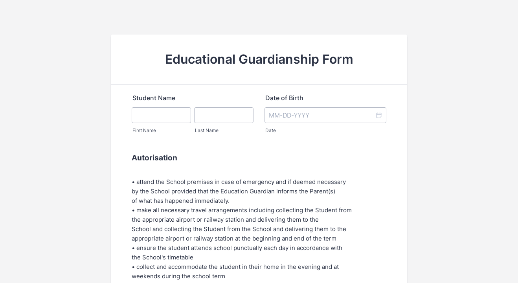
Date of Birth (284, 98)
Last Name (207, 130)
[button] (378, 115)
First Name (144, 130)
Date (270, 130)
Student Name (153, 98)
